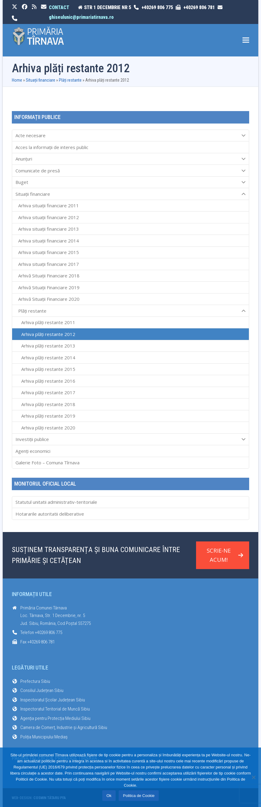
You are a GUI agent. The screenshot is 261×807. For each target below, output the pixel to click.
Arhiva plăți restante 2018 (48, 404)
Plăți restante (70, 80)
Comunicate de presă (130, 170)
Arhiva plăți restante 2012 (48, 334)
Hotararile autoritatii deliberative (49, 514)
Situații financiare (40, 80)
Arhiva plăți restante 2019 (48, 416)
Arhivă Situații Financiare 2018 (49, 276)
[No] (253, 777)
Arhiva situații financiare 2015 (48, 252)
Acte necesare (130, 135)
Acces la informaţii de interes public (51, 147)
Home (17, 80)
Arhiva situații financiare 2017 (48, 264)
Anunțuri (130, 159)
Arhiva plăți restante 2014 (48, 357)
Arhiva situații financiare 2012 (48, 217)
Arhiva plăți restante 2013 (48, 346)
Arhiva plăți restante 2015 (48, 369)
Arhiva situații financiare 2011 (48, 205)
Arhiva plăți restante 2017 (48, 392)
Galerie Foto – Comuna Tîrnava (47, 462)
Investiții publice (130, 439)
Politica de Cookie (138, 795)
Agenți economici (32, 451)
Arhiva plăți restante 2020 (48, 428)
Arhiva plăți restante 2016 (48, 381)
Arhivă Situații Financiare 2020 (49, 299)
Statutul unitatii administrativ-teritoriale (56, 502)
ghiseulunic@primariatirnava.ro (81, 17)
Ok (109, 795)
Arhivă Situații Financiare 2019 (49, 287)
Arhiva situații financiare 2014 (48, 241)
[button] (245, 40)
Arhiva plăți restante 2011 (48, 322)
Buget (130, 182)
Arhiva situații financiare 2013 (48, 229)
